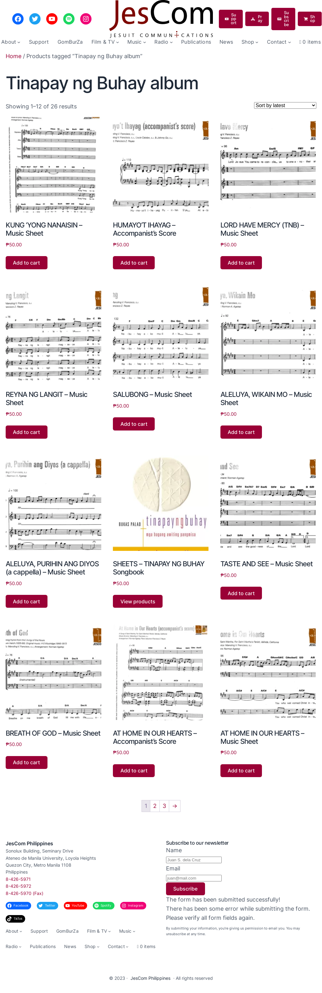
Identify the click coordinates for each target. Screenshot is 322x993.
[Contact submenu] (289, 42)
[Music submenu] (144, 42)
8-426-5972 (18, 886)
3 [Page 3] (164, 806)
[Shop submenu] (256, 42)
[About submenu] (18, 42)
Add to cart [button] (26, 263)
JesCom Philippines (29, 843)
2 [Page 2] (155, 806)
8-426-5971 (18, 879)
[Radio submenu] (171, 42)
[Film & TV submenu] (117, 42)
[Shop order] (285, 105)
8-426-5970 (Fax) (24, 893)
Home (13, 56)
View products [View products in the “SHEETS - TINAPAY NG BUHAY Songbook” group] (137, 601)
